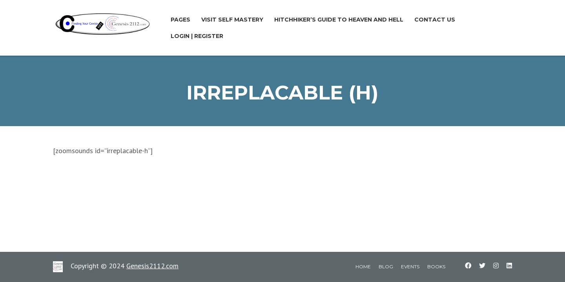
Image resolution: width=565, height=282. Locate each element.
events (410, 266)
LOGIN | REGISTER (197, 36)
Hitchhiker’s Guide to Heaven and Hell (338, 19)
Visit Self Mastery (232, 19)
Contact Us (434, 19)
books (436, 266)
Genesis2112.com (152, 265)
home (363, 266)
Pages (180, 19)
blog (386, 266)
